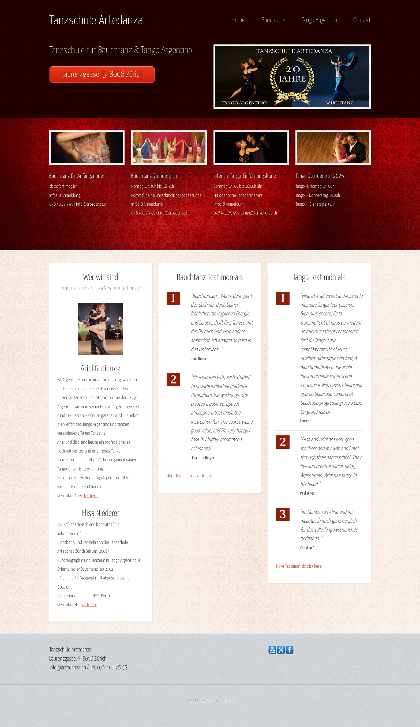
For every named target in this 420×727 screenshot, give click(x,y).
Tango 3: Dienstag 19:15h (315, 204)
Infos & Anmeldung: (65, 195)
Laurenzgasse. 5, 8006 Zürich (102, 74)
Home (238, 20)
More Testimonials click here (189, 476)
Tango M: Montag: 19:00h (314, 186)
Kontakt (362, 20)
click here (90, 496)
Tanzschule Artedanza (96, 21)
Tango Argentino (319, 20)
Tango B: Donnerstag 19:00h (317, 195)
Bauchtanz (273, 20)
